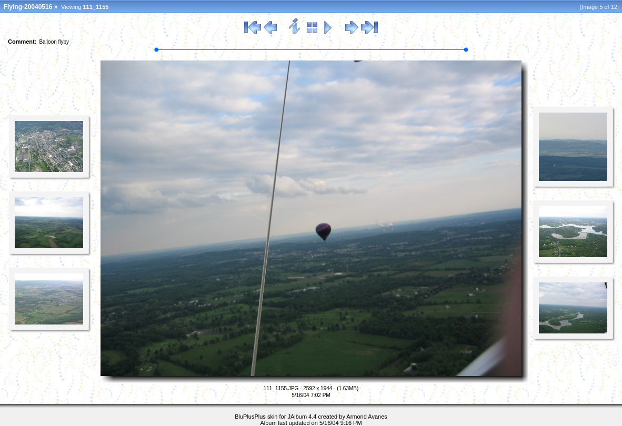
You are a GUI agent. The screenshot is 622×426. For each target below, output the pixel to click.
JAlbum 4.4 (301, 416)
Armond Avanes (366, 416)
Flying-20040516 (28, 7)
